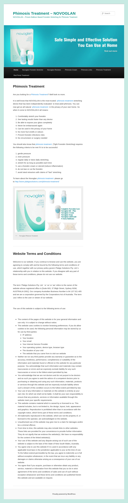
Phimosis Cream (71, 70)
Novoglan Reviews (54, 70)
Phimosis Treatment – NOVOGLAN (44, 13)
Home (16, 70)
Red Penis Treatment (21, 75)
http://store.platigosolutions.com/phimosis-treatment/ (37, 181)
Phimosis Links (86, 70)
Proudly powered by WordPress (63, 494)
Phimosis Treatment (103, 70)
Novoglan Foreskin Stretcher (32, 70)
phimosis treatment (65, 101)
